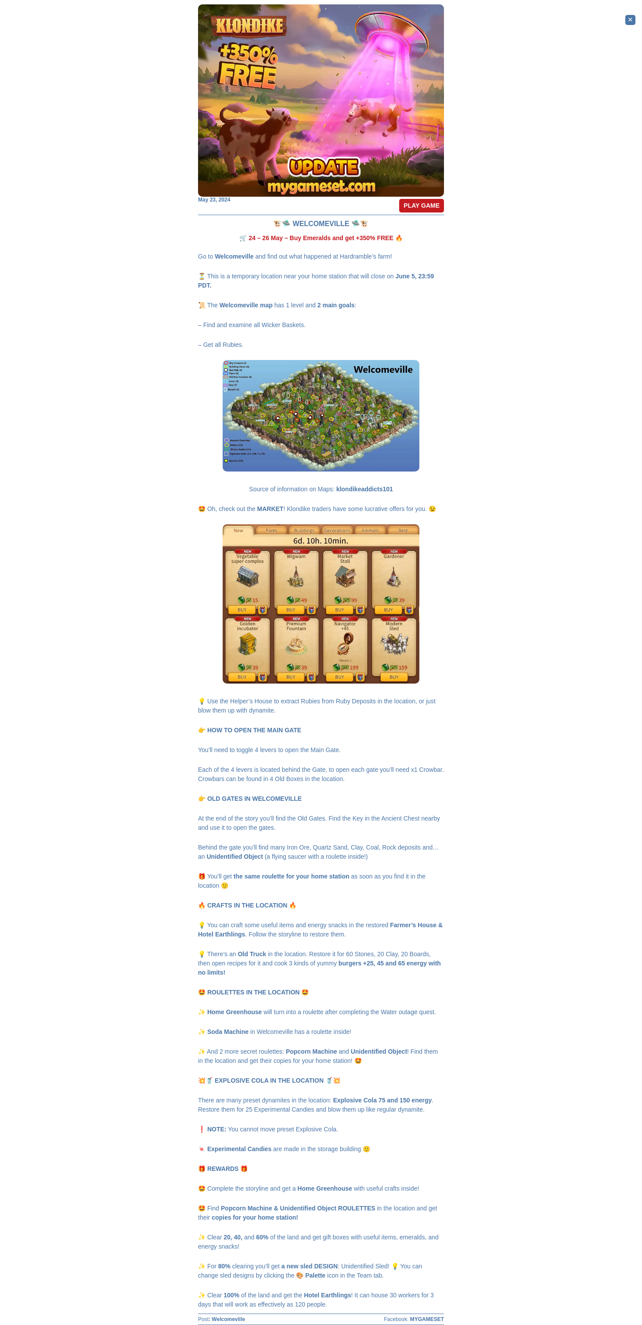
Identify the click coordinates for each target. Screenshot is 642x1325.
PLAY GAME (422, 205)
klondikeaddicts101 (364, 489)
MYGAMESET (427, 1319)
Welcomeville (228, 1319)
